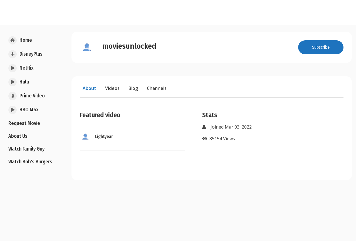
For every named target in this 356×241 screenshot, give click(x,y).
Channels (157, 88)
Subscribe (321, 47)
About (89, 88)
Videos (112, 88)
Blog (133, 88)
